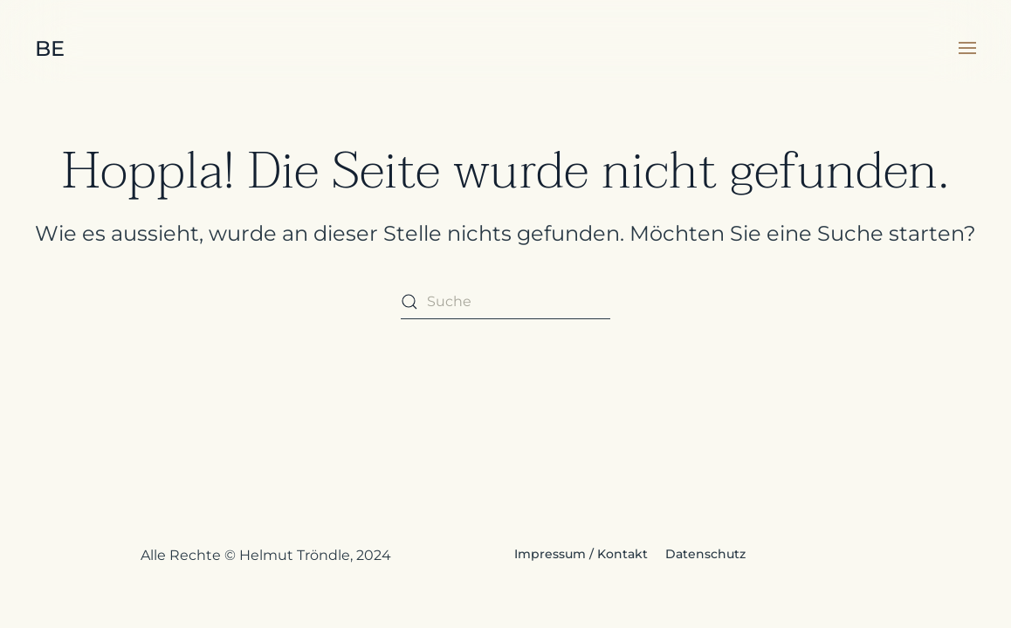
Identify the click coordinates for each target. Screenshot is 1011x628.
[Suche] (505, 301)
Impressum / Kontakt (581, 554)
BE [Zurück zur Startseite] (50, 48)
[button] (967, 48)
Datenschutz (705, 554)
